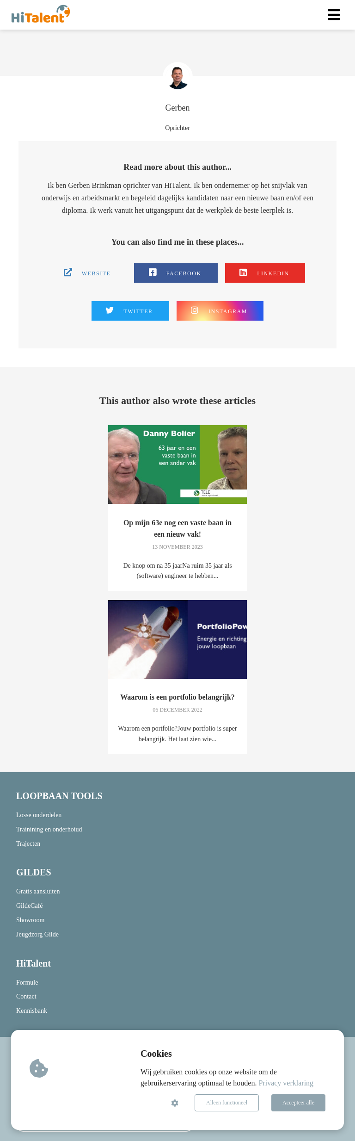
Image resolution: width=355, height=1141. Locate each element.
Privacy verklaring (285, 1083)
